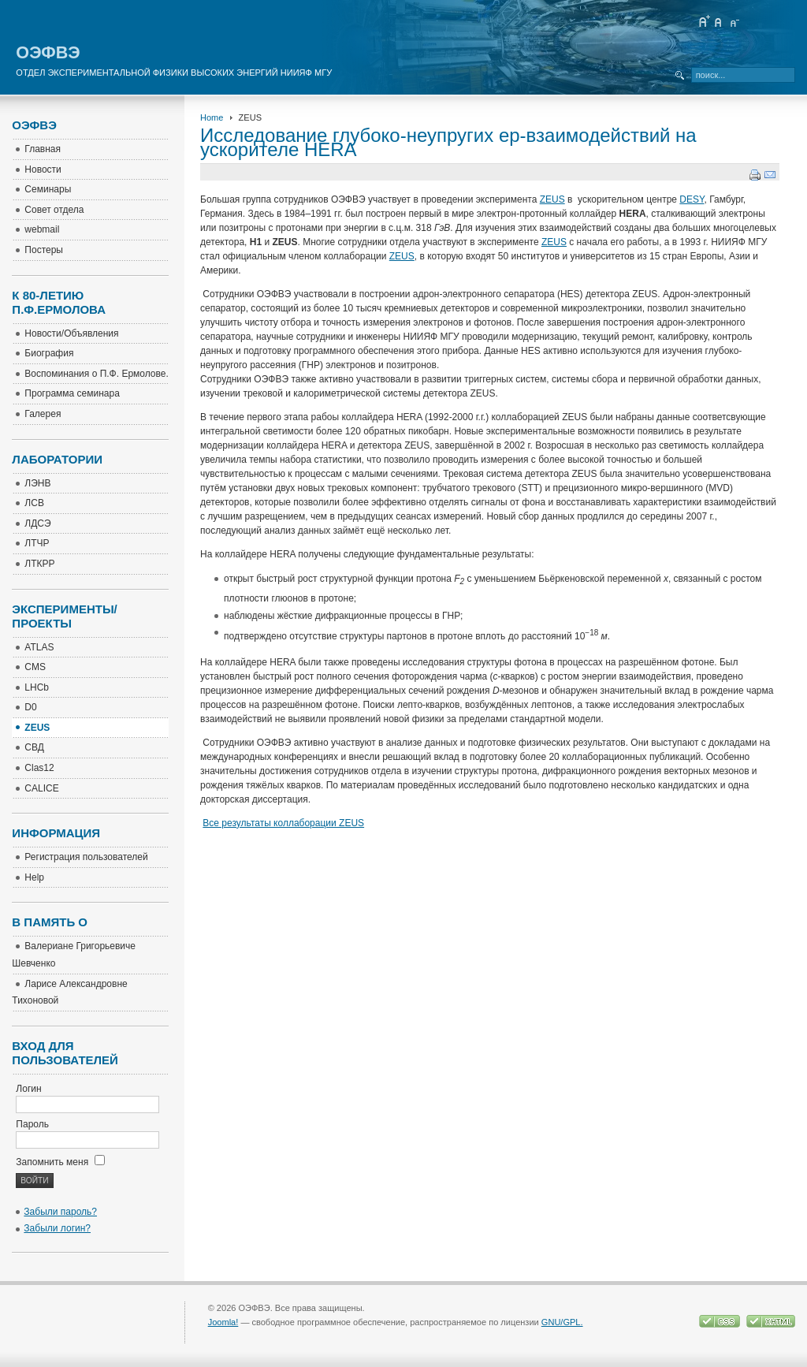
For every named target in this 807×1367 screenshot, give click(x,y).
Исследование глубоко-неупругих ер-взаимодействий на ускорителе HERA (448, 142)
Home (211, 117)
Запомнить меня (60, 1162)
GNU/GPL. (562, 1322)
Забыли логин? (57, 1228)
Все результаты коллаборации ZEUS (283, 823)
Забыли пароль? (60, 1211)
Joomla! (223, 1322)
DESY (691, 199)
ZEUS (552, 199)
